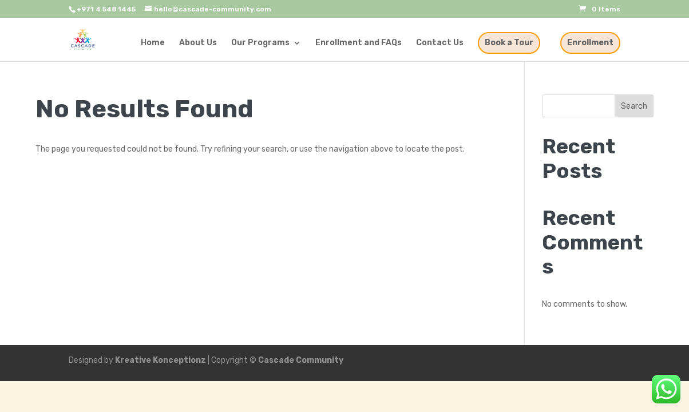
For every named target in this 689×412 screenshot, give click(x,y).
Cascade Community (300, 360)
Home (153, 43)
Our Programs (260, 43)
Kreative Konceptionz (160, 360)
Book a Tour (509, 42)
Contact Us (440, 43)
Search (634, 106)
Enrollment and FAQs (358, 43)
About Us (198, 43)
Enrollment (590, 42)
